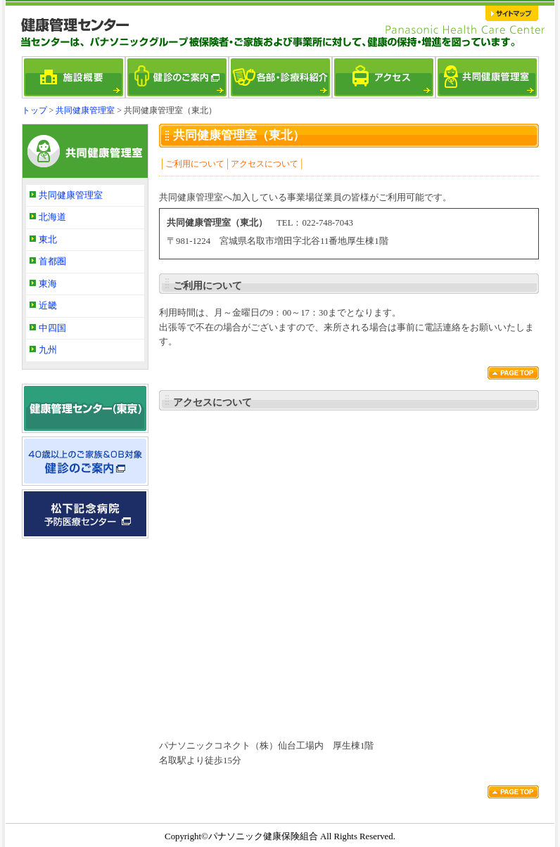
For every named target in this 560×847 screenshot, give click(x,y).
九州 (48, 350)
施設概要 (73, 77)
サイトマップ (512, 13)
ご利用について (194, 164)
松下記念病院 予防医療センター (85, 513)
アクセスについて (264, 164)
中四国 (52, 328)
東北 (48, 240)
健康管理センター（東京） (85, 408)
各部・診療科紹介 (280, 77)
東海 (48, 284)
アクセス (383, 77)
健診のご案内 (177, 77)
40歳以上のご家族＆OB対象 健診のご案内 (85, 461)
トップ (34, 110)
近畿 (48, 306)
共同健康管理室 (487, 77)
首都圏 (52, 261)
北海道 (52, 217)
